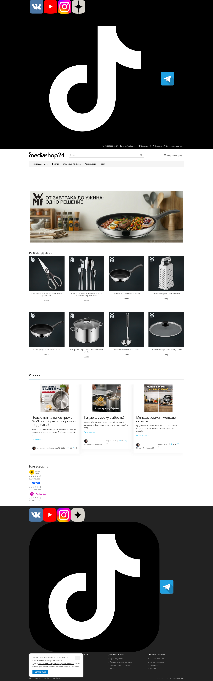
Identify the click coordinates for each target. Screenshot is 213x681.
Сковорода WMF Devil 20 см (126, 293)
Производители (116, 659)
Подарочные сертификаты (121, 662)
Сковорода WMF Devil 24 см (46, 349)
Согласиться (40, 672)
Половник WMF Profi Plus (126, 349)
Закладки (154, 665)
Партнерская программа (120, 665)
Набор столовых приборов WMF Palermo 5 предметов (86, 294)
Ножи (102, 164)
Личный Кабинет (157, 659)
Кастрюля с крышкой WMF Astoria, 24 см (86, 350)
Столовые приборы (72, 164)
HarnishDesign (178, 678)
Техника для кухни (39, 164)
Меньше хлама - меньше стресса (156, 419)
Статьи (34, 375)
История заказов (157, 662)
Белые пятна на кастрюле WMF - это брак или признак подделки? (54, 421)
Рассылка (153, 668)
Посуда (55, 164)
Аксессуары (90, 164)
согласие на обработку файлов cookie (56, 663)
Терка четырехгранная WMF (166, 293)
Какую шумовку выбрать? (104, 417)
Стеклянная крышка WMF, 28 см (166, 349)
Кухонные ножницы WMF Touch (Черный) (46, 294)
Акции (112, 668)
